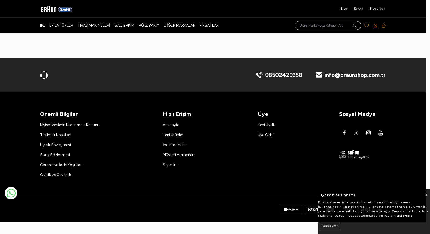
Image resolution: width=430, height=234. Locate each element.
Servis (358, 9)
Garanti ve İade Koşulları (61, 164)
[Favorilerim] (366, 25)
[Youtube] (381, 133)
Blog (344, 9)
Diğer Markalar (179, 25)
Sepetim (170, 164)
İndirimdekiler (175, 145)
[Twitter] (356, 133)
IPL (42, 25)
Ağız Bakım (149, 25)
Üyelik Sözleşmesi (55, 145)
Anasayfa (171, 125)
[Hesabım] (375, 25)
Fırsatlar (209, 25)
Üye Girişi (266, 135)
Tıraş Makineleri (94, 25)
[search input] (328, 25)
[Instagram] (369, 133)
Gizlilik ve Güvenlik (55, 174)
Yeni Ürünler (173, 135)
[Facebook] (344, 133)
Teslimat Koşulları (55, 135)
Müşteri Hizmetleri (178, 154)
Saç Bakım (124, 25)
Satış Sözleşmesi (55, 154)
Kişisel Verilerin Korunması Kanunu (69, 125)
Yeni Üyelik (267, 125)
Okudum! (330, 226)
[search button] (354, 25)
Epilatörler (61, 25)
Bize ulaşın (377, 9)
